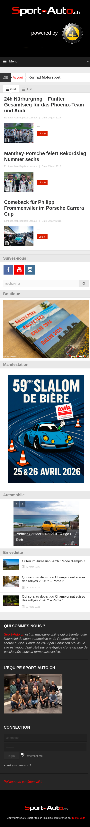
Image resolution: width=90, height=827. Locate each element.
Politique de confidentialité (23, 782)
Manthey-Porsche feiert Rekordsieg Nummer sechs (45, 156)
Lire (42, 133)
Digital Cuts (78, 817)
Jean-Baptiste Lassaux (25, 117)
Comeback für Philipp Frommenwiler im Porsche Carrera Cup (44, 208)
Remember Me (33, 755)
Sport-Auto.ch (14, 634)
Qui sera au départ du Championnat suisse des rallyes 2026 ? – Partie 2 (53, 579)
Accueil (18, 77)
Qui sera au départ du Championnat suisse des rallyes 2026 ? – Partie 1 (53, 598)
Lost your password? (18, 765)
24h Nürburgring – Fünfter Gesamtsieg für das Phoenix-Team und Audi (44, 104)
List (26, 89)
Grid (10, 89)
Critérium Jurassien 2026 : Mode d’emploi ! (53, 561)
